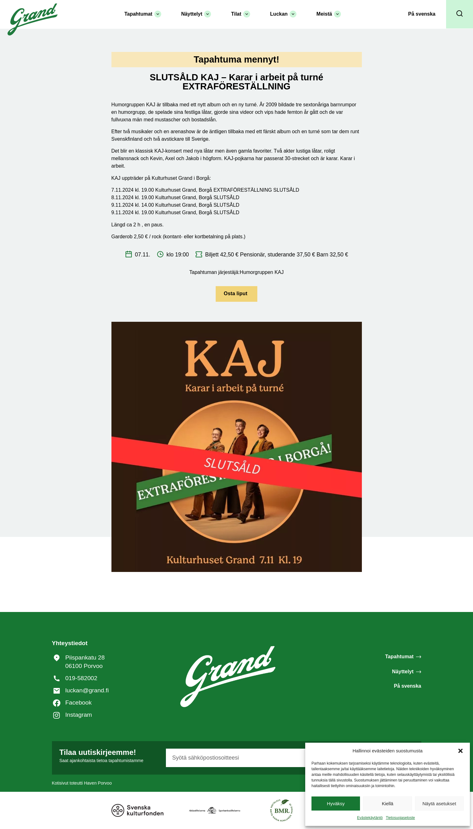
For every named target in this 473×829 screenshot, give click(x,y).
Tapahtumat (142, 14)
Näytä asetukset (439, 803)
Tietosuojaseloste (400, 818)
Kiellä (387, 803)
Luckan (283, 14)
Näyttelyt (196, 14)
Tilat (240, 14)
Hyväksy (336, 803)
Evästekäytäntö (370, 818)
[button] (460, 751)
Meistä (328, 14)
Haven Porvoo (98, 783)
